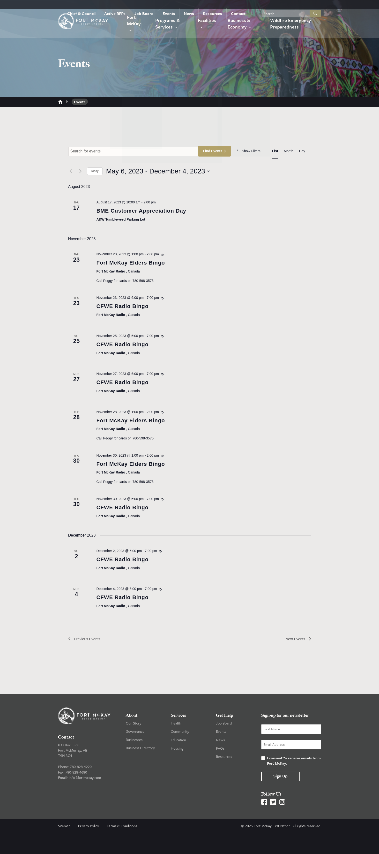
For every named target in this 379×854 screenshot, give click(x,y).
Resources (215, 6)
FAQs (220, 769)
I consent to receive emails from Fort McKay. (294, 782)
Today (95, 185)
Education (178, 761)
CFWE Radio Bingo (124, 322)
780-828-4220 (81, 788)
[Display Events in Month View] (288, 151)
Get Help (224, 737)
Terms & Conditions (122, 847)
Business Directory (140, 769)
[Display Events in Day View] (302, 151)
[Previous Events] (71, 185)
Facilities (207, 21)
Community (180, 753)
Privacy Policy (88, 847)
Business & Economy (238, 24)
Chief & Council (92, 6)
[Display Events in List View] (275, 151)
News (193, 6)
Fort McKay (133, 24)
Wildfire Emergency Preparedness (290, 24)
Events (174, 6)
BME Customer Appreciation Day (145, 225)
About (131, 737)
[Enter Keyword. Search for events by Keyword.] (134, 151)
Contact (239, 6)
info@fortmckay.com (85, 799)
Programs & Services (168, 24)
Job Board (151, 6)
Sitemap (64, 847)
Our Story (133, 744)
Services (178, 737)
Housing (177, 769)
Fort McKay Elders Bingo (133, 278)
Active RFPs (124, 6)
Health (176, 744)
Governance (135, 753)
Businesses (134, 761)
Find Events (214, 151)
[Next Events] (80, 185)
